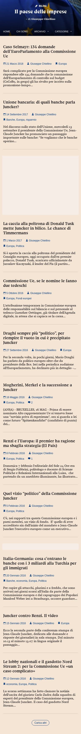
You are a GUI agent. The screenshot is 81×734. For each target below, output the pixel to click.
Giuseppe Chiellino (43, 19)
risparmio (31, 119)
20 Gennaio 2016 (14, 575)
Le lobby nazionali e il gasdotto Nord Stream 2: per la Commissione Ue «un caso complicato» (38, 666)
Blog (41, 6)
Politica (20, 246)
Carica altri (40, 722)
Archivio (39, 31)
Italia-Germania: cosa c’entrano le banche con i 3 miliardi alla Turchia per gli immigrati (39, 563)
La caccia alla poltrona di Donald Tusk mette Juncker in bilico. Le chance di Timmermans (38, 228)
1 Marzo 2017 (12, 240)
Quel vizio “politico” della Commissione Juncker (40, 496)
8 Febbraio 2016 (14, 453)
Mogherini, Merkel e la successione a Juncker (37, 387)
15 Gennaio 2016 (14, 623)
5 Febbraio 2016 (14, 505)
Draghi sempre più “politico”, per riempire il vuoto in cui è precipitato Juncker (36, 338)
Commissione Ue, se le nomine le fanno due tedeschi (40, 283)
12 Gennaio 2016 (14, 678)
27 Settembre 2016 (15, 350)
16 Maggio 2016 (13, 397)
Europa (63, 63)
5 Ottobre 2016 (13, 293)
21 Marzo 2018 (13, 63)
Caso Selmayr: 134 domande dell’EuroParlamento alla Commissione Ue (39, 51)
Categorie (62, 31)
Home (6, 31)
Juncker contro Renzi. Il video (30, 615)
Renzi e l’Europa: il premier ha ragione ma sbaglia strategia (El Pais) (39, 443)
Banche (10, 119)
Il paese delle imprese (41, 11)
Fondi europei (23, 298)
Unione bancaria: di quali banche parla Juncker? (39, 104)
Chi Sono (22, 31)
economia (21, 580)
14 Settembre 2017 (15, 114)
